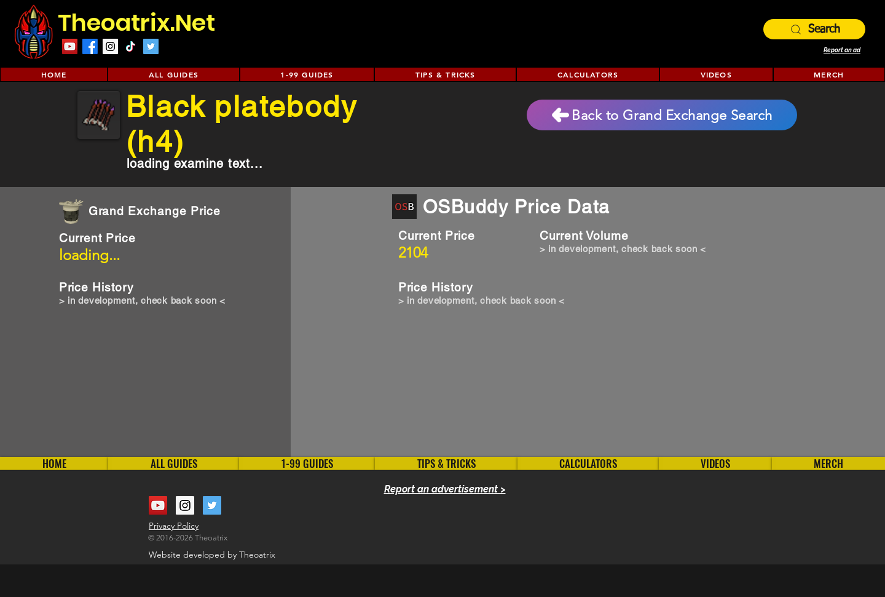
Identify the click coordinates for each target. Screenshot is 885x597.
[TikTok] (130, 46)
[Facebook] (90, 46)
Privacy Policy (174, 525)
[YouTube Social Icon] (69, 46)
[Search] (814, 29)
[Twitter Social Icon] (151, 46)
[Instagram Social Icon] (110, 46)
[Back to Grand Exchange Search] (662, 115)
